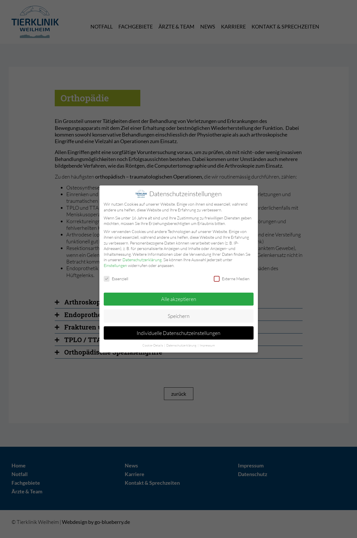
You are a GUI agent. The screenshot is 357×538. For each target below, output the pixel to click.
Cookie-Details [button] (153, 344)
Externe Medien (232, 277)
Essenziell (116, 277)
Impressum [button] (207, 344)
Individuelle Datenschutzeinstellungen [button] (178, 332)
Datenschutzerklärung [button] (181, 344)
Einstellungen (115, 264)
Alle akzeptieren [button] (178, 298)
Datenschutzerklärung (142, 258)
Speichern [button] (179, 315)
